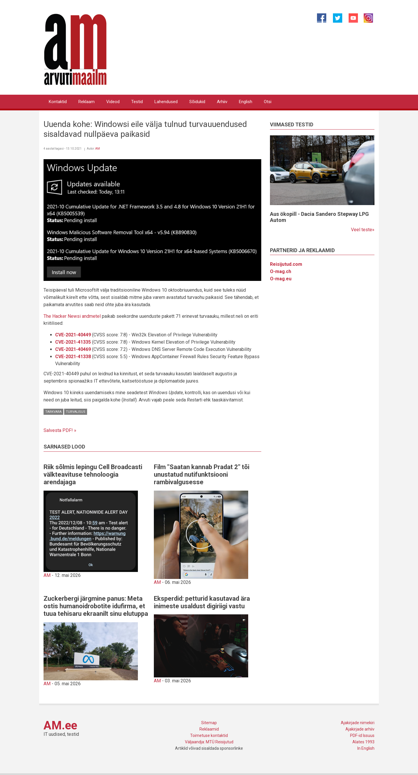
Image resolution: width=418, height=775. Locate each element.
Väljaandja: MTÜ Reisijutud (209, 742)
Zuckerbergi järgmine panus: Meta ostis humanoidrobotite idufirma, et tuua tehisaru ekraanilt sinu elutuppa (96, 606)
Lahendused (166, 101)
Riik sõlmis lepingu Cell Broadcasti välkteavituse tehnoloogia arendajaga (93, 474)
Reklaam (86, 101)
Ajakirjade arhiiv (359, 729)
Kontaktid (58, 101)
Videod (113, 101)
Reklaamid (209, 729)
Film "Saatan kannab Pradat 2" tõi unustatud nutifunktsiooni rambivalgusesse (201, 474)
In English (365, 748)
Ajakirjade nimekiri (357, 722)
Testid (137, 101)
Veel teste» (362, 229)
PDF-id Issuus (362, 735)
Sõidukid (197, 101)
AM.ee (60, 725)
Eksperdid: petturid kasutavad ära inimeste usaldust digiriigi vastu (202, 602)
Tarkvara (53, 412)
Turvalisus (75, 412)
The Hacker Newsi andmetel (72, 316)
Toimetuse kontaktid (209, 735)
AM (97, 148)
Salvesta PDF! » (60, 430)
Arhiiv (222, 101)
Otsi (267, 101)
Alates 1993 (363, 742)
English (245, 101)
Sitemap (209, 722)
